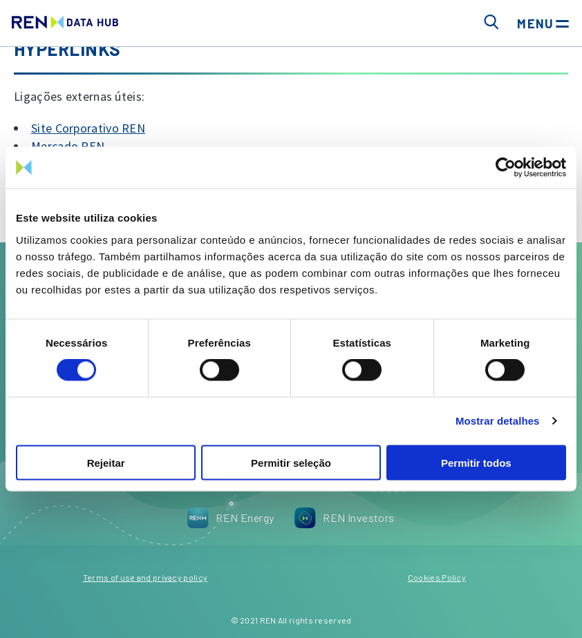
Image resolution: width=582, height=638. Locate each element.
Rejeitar (106, 462)
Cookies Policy (437, 577)
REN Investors (344, 518)
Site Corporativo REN (88, 128)
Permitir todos (476, 462)
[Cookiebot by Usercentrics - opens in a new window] (505, 167)
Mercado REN (67, 146)
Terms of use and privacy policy (145, 577)
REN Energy (230, 518)
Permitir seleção (291, 462)
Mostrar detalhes (498, 421)
